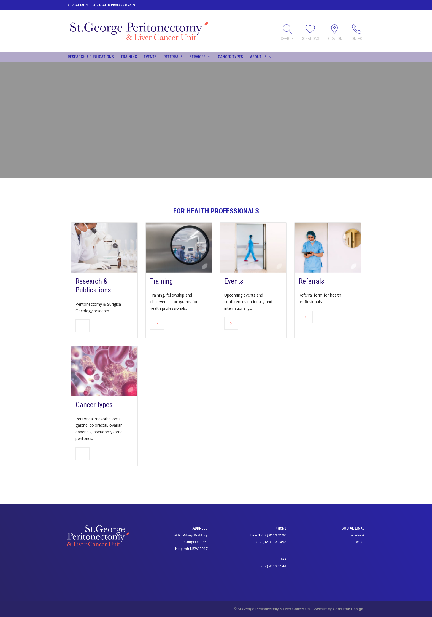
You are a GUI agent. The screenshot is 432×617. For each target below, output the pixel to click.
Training (129, 57)
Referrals (173, 57)
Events (150, 57)
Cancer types (230, 57)
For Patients (78, 5)
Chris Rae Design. (348, 609)
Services (198, 57)
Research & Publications (91, 57)
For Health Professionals (114, 5)
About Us (258, 57)
